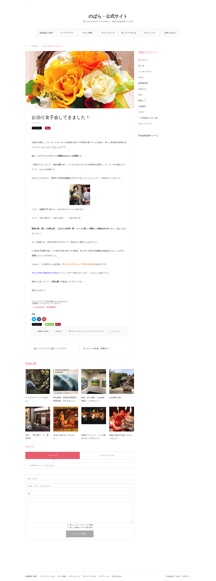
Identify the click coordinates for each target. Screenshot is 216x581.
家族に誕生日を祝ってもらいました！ (120, 436)
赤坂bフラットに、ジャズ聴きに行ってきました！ (93, 436)
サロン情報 (87, 33)
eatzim (46, 331)
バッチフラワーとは (67, 34)
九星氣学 (142, 106)
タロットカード (145, 124)
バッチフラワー (145, 71)
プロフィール (149, 33)
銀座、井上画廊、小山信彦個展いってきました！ (92, 399)
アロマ (101, 331)
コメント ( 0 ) (52, 455)
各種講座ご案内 (46, 33)
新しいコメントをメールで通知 (81, 525)
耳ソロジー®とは (128, 33)
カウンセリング (108, 33)
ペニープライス (92, 331)
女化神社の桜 (115, 397)
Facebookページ (148, 135)
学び (140, 95)
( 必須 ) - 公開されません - (40, 486)
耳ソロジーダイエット (77, 331)
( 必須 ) (32, 478)
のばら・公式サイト (108, 16)
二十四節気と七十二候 (148, 118)
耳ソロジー (143, 60)
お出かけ (34, 46)
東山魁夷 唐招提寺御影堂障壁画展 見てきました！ (64, 399)
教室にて (142, 100)
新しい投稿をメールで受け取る (81, 527)
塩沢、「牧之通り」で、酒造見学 (36, 436)
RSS (27, 5)
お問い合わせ (170, 33)
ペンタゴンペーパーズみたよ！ (36, 399)
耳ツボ (141, 66)
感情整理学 (143, 83)
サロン (141, 77)
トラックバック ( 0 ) (107, 455)
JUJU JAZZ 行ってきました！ (64, 436)
